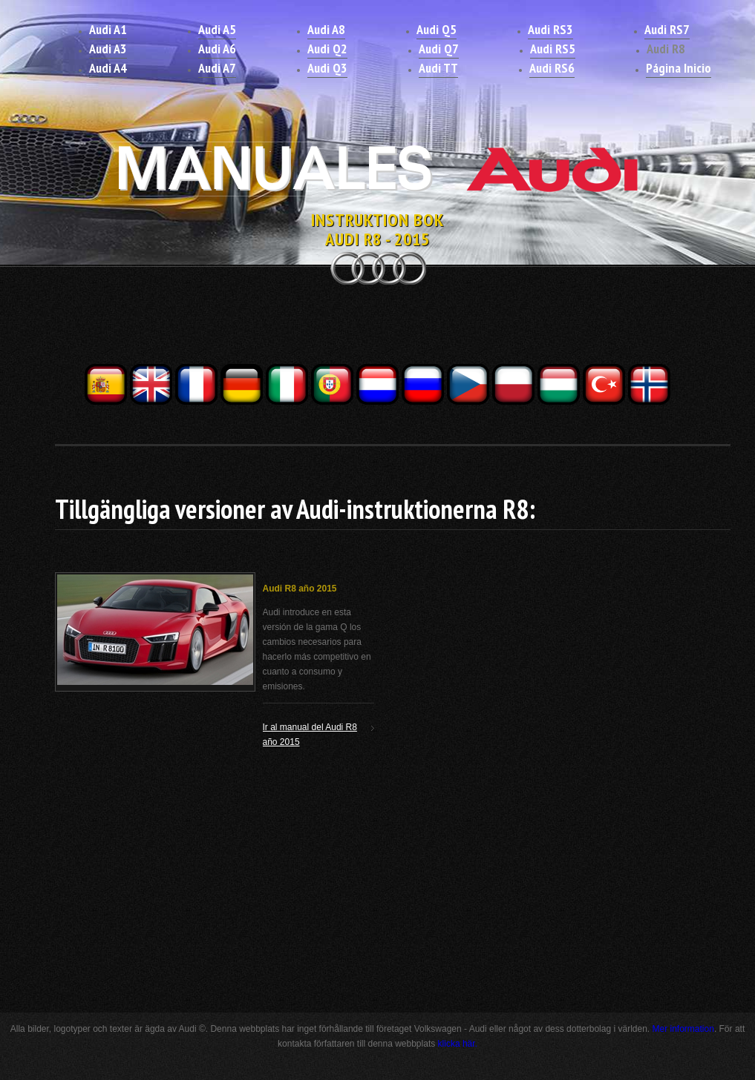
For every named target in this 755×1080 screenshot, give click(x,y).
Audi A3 (108, 48)
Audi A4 (108, 67)
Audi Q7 (439, 48)
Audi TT (438, 67)
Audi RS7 (667, 29)
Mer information (683, 1029)
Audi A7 (217, 67)
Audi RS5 (552, 48)
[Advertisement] (378, 328)
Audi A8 (326, 29)
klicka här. (457, 1043)
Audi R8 (666, 48)
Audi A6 (217, 48)
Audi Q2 (327, 48)
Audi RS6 (552, 67)
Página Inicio (678, 67)
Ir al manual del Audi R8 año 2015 (310, 734)
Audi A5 (217, 29)
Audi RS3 (550, 29)
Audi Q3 (327, 67)
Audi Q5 (436, 29)
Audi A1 (108, 29)
